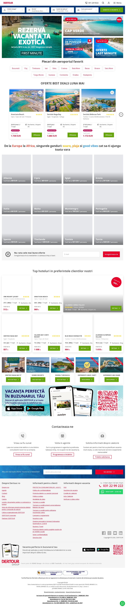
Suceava (52, 75)
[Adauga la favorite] (40, 92)
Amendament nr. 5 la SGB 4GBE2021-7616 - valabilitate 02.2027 (63, 603)
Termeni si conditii (39, 502)
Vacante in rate (38, 518)
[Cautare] (103, 3)
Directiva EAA (37, 538)
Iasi (46, 68)
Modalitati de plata (39, 499)
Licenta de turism (60, 592)
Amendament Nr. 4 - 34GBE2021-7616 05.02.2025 (62, 601)
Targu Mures (38, 75)
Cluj (25, 68)
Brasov (97, 68)
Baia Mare (76, 68)
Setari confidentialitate (40, 535)
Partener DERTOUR (8, 518)
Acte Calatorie (68, 496)
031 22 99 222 (112, 486)
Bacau (87, 68)
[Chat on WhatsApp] (122, 603)
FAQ (65, 487)
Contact (4, 493)
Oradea (75, 75)
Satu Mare (109, 68)
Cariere (4, 499)
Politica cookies (38, 496)
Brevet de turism (49, 592)
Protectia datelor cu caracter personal (45, 493)
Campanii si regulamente (41, 515)
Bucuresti (15, 68)
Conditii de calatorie (70, 493)
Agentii (4, 490)
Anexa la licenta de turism (73, 592)
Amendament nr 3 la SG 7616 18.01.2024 (62, 599)
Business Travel (38, 526)
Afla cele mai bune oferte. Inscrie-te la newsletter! (21, 472)
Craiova (64, 68)
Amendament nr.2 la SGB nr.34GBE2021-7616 (62, 597)
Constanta (64, 75)
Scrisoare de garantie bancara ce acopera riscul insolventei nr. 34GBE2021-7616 (62, 595)
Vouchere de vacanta (71, 490)
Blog (3, 496)
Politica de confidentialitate (42, 490)
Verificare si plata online (71, 499)
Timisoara (36, 68)
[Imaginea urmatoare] (121, 115)
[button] (111, 254)
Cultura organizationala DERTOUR (13, 512)
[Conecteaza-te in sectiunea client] (109, 3)
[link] (37, 135)
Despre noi (5, 487)
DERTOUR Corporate (9, 515)
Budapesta (87, 75)
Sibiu (54, 68)
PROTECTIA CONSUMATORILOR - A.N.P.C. (47, 487)
